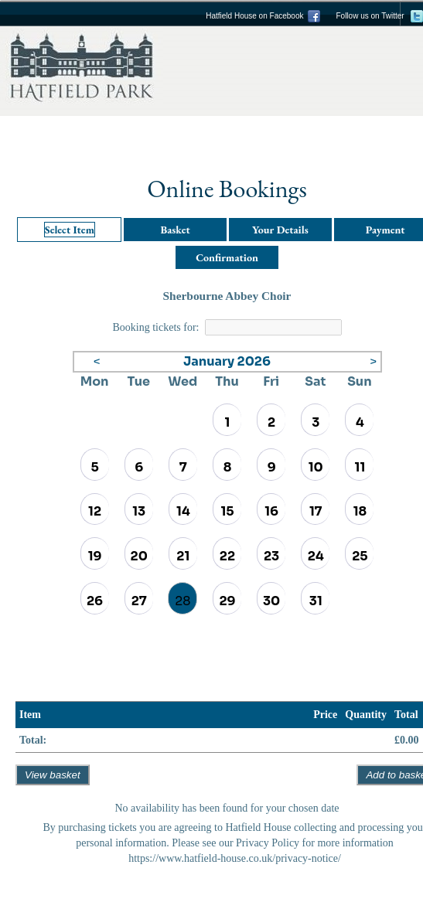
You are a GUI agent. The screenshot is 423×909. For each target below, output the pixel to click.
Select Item (69, 230)
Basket (174, 230)
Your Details (280, 230)
